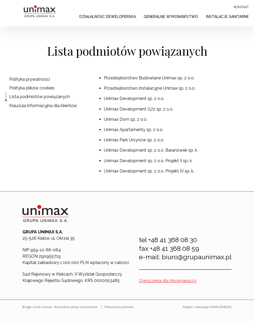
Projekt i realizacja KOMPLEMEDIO (207, 307)
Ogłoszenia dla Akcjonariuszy (168, 280)
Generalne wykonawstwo (171, 17)
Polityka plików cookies (32, 87)
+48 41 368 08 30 (172, 240)
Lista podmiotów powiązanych (39, 96)
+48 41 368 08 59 (174, 248)
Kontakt (241, 7)
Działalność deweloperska (107, 17)
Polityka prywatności (29, 79)
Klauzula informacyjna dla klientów (43, 105)
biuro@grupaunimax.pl (197, 257)
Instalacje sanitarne (227, 17)
